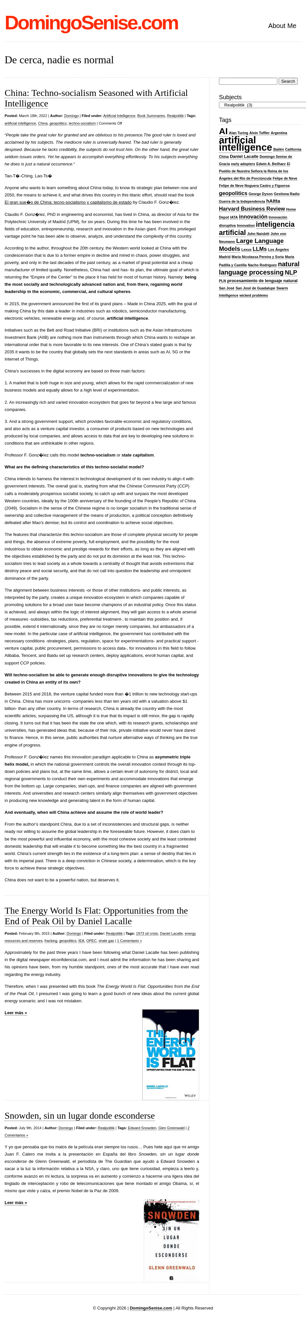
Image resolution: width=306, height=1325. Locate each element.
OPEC (91, 941)
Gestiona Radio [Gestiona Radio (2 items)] (287, 194)
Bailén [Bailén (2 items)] (278, 149)
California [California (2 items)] (293, 149)
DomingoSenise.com (91, 23)
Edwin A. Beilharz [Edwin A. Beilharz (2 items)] (271, 164)
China (43, 123)
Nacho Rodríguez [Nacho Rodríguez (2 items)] (262, 265)
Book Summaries (151, 116)
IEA (81, 941)
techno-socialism (82, 123)
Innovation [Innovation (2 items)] (246, 225)
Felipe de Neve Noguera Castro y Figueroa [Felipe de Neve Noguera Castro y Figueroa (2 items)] (254, 186)
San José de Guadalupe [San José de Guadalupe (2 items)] (255, 288)
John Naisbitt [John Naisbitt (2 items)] (258, 234)
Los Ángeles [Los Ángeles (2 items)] (278, 249)
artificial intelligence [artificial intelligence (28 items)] (245, 143)
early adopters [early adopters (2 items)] (243, 164)
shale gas (106, 941)
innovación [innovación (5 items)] (253, 217)
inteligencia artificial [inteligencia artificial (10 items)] (256, 229)
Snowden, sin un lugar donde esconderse (80, 1115)
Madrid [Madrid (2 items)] (224, 257)
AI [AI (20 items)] (223, 131)
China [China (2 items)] (224, 157)
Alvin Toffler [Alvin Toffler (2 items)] (259, 133)
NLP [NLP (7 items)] (291, 272)
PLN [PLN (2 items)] (222, 281)
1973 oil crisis (147, 933)
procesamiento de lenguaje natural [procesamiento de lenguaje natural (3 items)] (262, 280)
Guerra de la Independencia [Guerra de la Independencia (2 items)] (242, 201)
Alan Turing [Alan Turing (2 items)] (238, 133)
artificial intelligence (20, 123)
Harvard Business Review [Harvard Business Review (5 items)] (252, 209)
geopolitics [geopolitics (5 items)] (233, 193)
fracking (51, 941)
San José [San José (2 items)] (226, 288)
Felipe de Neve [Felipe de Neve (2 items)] (285, 178)
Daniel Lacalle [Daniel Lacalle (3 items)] (244, 156)
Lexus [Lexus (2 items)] (246, 249)
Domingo (71, 116)
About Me (282, 25)
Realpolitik (175, 116)
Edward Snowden (142, 1128)
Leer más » (16, 1012)
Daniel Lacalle (171, 933)
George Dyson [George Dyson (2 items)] (261, 194)
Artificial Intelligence (119, 116)
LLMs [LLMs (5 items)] (260, 249)
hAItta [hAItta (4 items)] (273, 201)
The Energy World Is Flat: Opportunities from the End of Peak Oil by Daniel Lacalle (96, 915)
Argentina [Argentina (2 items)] (279, 133)
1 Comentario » (129, 941)
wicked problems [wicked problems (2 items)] (253, 295)
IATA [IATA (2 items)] (234, 217)
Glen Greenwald (171, 1128)
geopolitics (58, 123)
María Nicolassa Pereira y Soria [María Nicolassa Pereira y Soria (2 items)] (258, 257)
